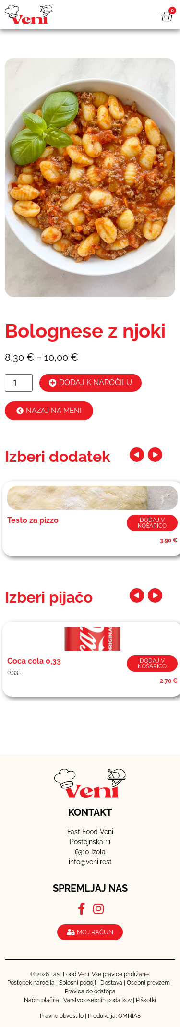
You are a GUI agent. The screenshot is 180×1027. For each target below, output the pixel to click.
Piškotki (146, 1000)
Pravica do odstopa (90, 991)
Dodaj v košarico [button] (152, 523)
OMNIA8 (129, 1016)
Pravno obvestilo (62, 1016)
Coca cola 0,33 (34, 660)
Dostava (111, 982)
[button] (137, 454)
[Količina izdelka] (19, 383)
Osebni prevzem (148, 982)
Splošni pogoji (77, 982)
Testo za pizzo (33, 520)
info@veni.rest (90, 862)
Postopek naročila (31, 982)
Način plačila (41, 1000)
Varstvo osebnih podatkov (97, 1000)
